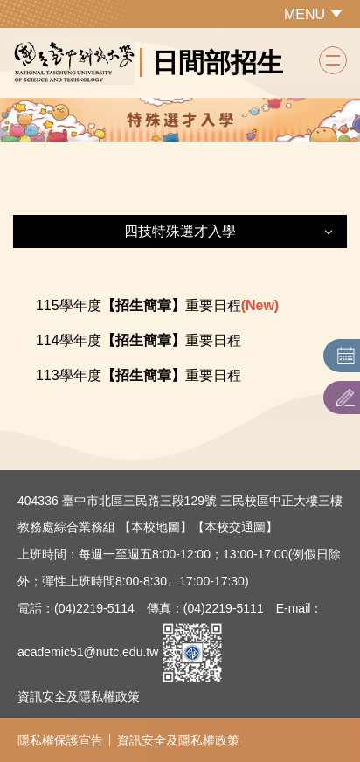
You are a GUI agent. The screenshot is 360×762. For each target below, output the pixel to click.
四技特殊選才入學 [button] (180, 231)
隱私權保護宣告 (60, 740)
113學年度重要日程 (138, 375)
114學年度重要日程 (138, 340)
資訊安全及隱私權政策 (78, 696)
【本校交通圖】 (235, 527)
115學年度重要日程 (138, 305)
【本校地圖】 (155, 527)
